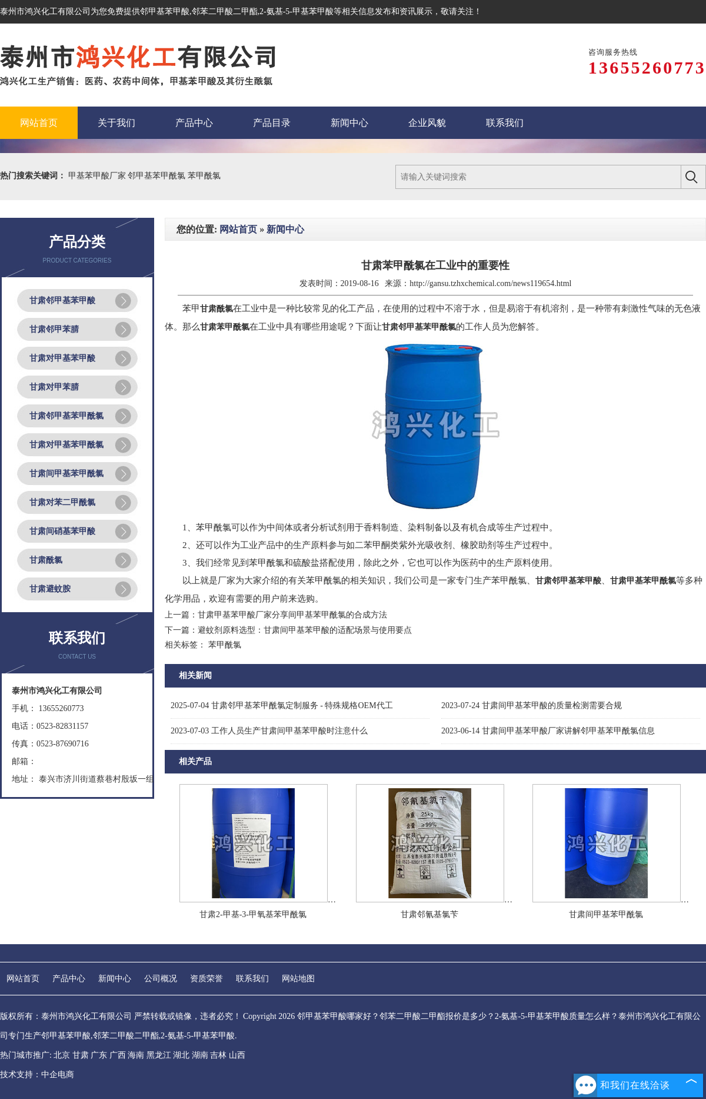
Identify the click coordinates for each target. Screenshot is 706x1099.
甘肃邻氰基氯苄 (429, 914)
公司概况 (160, 978)
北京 (62, 1055)
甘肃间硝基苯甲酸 (62, 531)
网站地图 (298, 978)
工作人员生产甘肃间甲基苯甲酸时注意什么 (269, 730)
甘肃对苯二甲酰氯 (62, 502)
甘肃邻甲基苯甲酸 (62, 300)
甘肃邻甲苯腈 (54, 329)
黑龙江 (158, 1055)
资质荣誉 (206, 978)
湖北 (181, 1055)
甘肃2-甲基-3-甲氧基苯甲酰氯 (253, 914)
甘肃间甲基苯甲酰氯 (66, 473)
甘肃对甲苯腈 (54, 387)
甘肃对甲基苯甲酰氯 (66, 444)
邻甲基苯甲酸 (164, 11)
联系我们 (252, 978)
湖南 (200, 1055)
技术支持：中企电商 (37, 1074)
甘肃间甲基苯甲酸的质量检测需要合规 (531, 705)
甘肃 (80, 1055)
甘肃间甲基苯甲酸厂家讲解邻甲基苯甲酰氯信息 (548, 730)
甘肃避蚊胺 (50, 589)
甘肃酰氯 (45, 560)
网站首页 (238, 229)
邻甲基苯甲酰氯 (158, 175)
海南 (136, 1055)
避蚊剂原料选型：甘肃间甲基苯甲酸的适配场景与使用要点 (305, 630)
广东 (99, 1055)
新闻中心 (285, 229)
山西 (237, 1055)
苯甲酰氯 (204, 175)
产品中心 (68, 978)
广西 (117, 1055)
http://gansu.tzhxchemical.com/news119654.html (490, 283)
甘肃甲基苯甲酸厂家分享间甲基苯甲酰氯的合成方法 (292, 614)
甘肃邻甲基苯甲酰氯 (66, 415)
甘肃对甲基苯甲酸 (62, 358)
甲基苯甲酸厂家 (98, 175)
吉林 (218, 1055)
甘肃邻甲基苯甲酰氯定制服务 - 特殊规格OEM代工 (282, 705)
